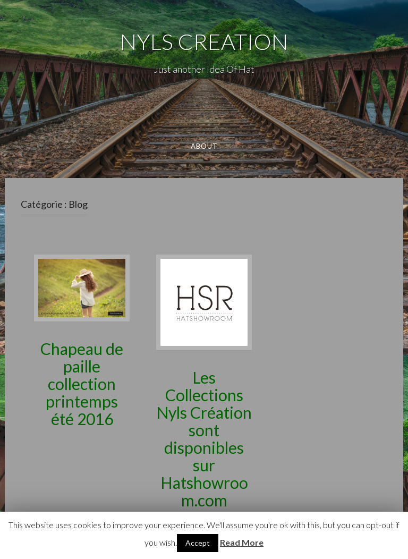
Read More (242, 542)
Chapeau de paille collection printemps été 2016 (81, 383)
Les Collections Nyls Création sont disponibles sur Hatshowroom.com (204, 439)
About (204, 146)
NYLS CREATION (204, 41)
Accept (197, 542)
